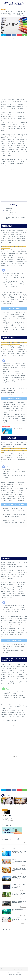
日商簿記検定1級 (10, 208)
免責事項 (18, 972)
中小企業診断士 (9, 215)
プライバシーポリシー (11, 972)
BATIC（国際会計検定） (11, 213)
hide (18, 204)
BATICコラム (4, 9)
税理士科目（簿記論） (11, 211)
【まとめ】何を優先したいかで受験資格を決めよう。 (15, 217)
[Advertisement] (14, 54)
